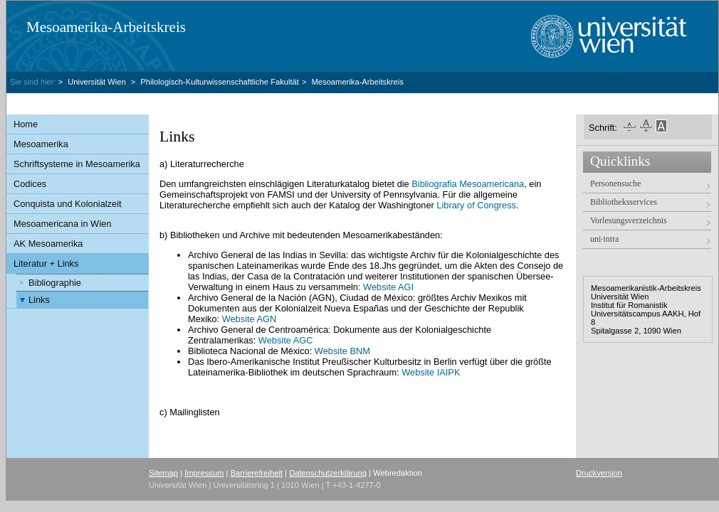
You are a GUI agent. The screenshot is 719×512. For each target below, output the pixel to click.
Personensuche (615, 183)
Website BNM (342, 351)
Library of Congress (476, 205)
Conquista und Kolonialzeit (68, 203)
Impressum (204, 473)
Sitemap (163, 473)
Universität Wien (98, 82)
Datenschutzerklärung (328, 473)
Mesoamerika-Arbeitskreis (106, 27)
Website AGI (388, 287)
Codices (30, 183)
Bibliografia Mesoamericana (467, 183)
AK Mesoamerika (48, 243)
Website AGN (249, 319)
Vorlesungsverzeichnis (628, 220)
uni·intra (604, 239)
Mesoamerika (41, 144)
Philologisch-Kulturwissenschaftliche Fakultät (219, 82)
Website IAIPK (431, 372)
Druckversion (599, 473)
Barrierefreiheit (257, 473)
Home (26, 124)
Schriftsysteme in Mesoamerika (77, 164)
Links (39, 299)
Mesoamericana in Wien (62, 223)
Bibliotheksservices (623, 202)
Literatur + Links (46, 263)
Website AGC (285, 340)
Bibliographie (54, 282)
